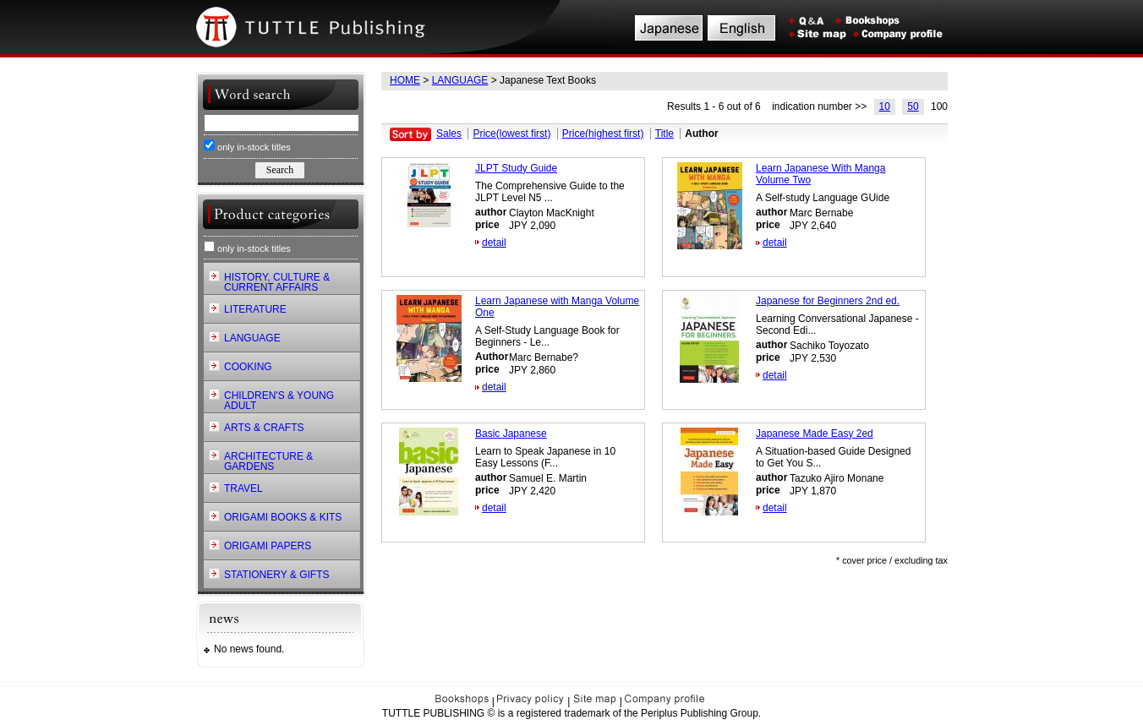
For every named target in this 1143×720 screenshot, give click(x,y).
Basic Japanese (511, 433)
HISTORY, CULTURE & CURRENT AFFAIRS (277, 282)
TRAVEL (243, 488)
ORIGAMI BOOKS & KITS (283, 517)
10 (884, 106)
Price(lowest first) (511, 133)
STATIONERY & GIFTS (276, 575)
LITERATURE (255, 309)
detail (494, 242)
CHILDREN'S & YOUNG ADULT (279, 401)
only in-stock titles (247, 145)
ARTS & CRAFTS (264, 428)
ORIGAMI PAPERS (267, 546)
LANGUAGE (460, 80)
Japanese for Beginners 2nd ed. (828, 301)
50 (912, 106)
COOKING (248, 367)
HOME (405, 80)
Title (664, 133)
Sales (449, 133)
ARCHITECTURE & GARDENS (268, 461)
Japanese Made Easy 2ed (814, 433)
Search (279, 170)
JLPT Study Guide (516, 168)
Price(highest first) (603, 133)
